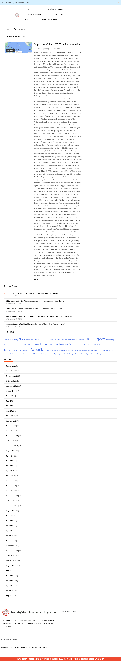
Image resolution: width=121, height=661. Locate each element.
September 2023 (12, 506)
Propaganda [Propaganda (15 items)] (9, 350)
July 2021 (9, 596)
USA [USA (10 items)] (40, 354)
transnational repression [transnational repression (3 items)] (26, 354)
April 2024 (10, 471)
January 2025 (11, 426)
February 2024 (11, 481)
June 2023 (9, 521)
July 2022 (9, 571)
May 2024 (9, 466)
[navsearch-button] (119, 15)
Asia (29, 19)
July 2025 (9, 396)
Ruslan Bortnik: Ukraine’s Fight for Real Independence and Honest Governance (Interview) (39, 316)
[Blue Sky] (111, 2)
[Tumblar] (115, 2)
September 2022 (12, 561)
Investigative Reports (54, 9)
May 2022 (9, 581)
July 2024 (9, 456)
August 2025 (10, 391)
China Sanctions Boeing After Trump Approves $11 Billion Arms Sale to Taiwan (35, 301)
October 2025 (11, 381)
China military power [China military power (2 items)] (42, 339)
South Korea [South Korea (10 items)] (64, 350)
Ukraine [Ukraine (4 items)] (35, 354)
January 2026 (11, 366)
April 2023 (10, 531)
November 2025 (12, 376)
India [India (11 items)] (37, 345)
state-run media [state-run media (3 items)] (73, 350)
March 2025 (10, 416)
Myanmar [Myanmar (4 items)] (91, 345)
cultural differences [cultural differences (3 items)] (79, 340)
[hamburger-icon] (114, 617)
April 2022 (10, 586)
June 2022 (9, 576)
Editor (38, 49)
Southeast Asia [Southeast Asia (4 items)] (54, 350)
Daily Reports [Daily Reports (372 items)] (95, 339)
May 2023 (9, 526)
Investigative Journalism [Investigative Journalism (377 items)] (57, 344)
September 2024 (12, 446)
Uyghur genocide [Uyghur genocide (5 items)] (48, 354)
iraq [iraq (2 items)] (78, 345)
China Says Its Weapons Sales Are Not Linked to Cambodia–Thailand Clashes (34, 309)
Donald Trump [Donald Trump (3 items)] (110, 340)
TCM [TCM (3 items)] (80, 350)
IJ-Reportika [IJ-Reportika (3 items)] (31, 345)
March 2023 (10, 536)
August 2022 (10, 566)
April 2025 (10, 411)
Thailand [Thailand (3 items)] (84, 350)
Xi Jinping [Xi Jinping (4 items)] (100, 354)
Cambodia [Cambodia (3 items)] (7, 340)
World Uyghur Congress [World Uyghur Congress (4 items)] (88, 354)
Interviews (59, 14)
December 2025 (12, 371)
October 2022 (11, 556)
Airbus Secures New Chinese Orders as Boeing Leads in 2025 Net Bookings (33, 293)
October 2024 (11, 441)
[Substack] (118, 2)
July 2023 (9, 516)
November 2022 (12, 551)
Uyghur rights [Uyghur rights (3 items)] (71, 354)
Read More (38, 279)
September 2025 (12, 386)
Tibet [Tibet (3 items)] (11, 354)
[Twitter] (104, 2)
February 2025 (11, 421)
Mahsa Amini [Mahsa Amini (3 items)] (83, 345)
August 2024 (10, 451)
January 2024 (11, 486)
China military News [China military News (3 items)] (31, 340)
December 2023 (12, 491)
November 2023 (12, 496)
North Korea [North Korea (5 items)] (98, 345)
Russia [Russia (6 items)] (47, 350)
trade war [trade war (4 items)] (16, 354)
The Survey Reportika (33, 14)
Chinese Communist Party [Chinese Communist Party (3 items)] (56, 340)
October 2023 (11, 501)
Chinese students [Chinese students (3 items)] (69, 340)
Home (27, 9)
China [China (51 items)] (22, 339)
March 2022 (10, 591)
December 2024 (12, 431)
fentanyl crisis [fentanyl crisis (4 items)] (8, 345)
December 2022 (12, 546)
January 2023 (11, 541)
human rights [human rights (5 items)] (23, 345)
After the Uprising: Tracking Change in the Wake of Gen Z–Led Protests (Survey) (35, 324)
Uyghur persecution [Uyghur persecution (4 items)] (60, 354)
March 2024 (10, 476)
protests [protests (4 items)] (16, 350)
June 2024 (9, 461)
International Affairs (52, 19)
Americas (11, 51)
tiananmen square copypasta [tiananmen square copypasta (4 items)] (96, 350)
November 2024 (12, 436)
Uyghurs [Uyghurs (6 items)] (78, 354)
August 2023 (10, 511)
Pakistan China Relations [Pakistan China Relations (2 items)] (109, 345)
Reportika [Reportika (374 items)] (38, 349)
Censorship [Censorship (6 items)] (14, 340)
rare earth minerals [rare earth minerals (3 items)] (25, 350)
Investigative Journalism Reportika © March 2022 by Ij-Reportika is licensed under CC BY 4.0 (60, 659)
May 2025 (9, 406)
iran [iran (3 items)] (76, 345)
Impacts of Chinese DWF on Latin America (57, 44)
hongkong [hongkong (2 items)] (15, 345)
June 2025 (9, 401)
